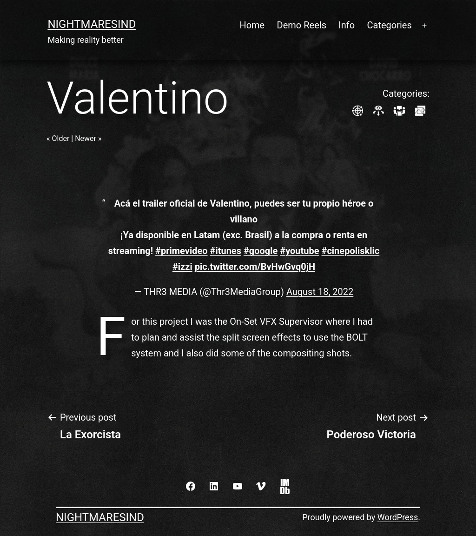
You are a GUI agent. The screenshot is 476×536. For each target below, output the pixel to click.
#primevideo (181, 250)
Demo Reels (301, 25)
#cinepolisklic (351, 250)
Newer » (88, 138)
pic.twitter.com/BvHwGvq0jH (255, 266)
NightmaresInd (91, 24)
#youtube (299, 250)
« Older (57, 138)
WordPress (397, 517)
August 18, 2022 (319, 291)
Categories (389, 25)
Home (251, 25)
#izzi (182, 266)
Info (346, 25)
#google (261, 250)
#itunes (225, 250)
